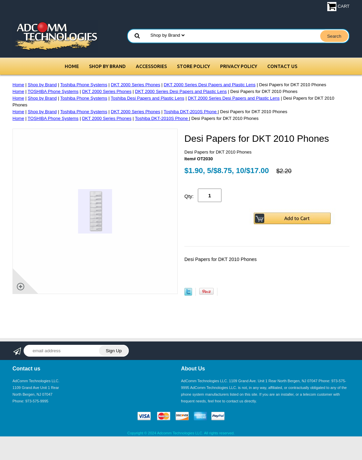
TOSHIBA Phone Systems (53, 91)
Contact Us (282, 66)
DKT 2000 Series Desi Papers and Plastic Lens (209, 84)
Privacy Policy (238, 66)
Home (72, 66)
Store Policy (193, 66)
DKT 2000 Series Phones (135, 84)
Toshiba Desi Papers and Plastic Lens (147, 98)
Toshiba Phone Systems (83, 84)
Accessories (151, 66)
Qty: (189, 196)
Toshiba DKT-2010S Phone (191, 111)
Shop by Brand (107, 66)
